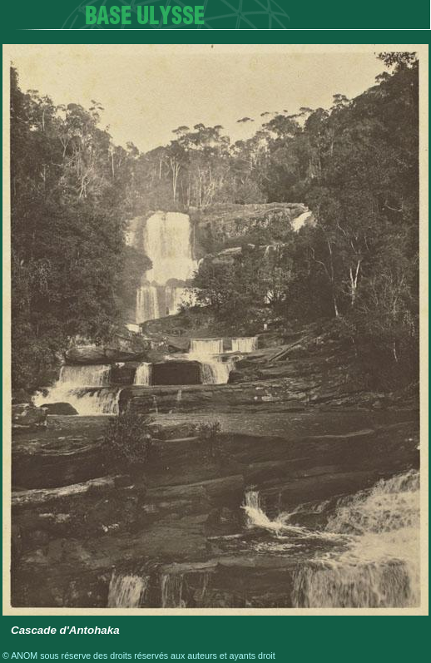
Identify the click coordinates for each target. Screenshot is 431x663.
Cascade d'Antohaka (65, 630)
